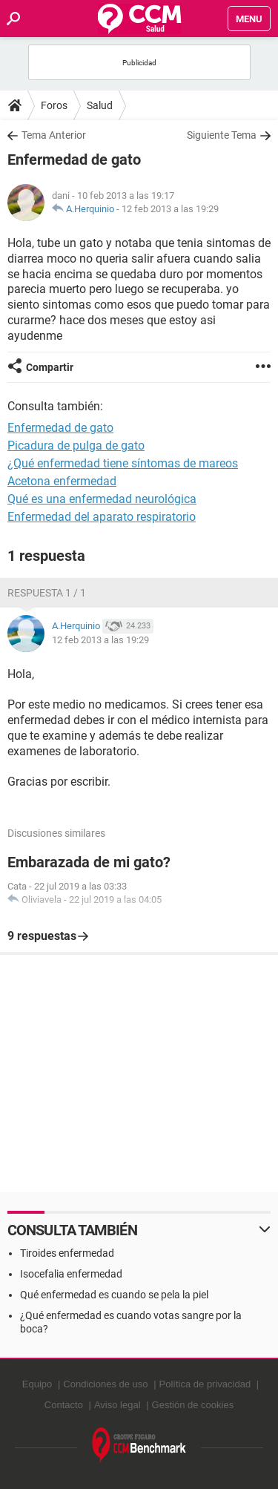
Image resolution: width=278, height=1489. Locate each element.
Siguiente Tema (222, 135)
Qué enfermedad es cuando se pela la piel (114, 1295)
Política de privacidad (205, 1384)
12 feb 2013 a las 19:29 (170, 208)
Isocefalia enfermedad (71, 1274)
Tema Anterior (53, 135)
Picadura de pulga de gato (76, 445)
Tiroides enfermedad (67, 1253)
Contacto (63, 1404)
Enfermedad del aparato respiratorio (101, 517)
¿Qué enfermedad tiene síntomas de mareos (122, 463)
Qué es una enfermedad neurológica (101, 499)
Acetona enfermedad (61, 481)
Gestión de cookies (193, 1404)
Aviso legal (117, 1404)
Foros (54, 105)
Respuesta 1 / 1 (46, 593)
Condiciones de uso (105, 1384)
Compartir (49, 367)
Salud (100, 105)
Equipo (37, 1384)
